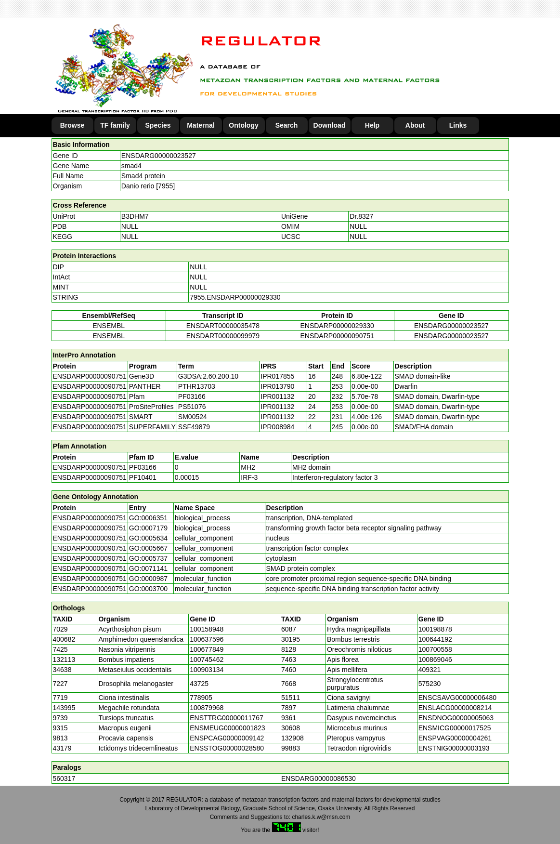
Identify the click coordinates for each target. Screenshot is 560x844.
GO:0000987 (148, 578)
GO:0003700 (148, 589)
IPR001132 (277, 396)
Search (286, 125)
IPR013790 (277, 386)
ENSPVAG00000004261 (455, 738)
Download (329, 125)
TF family (115, 125)
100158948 (206, 629)
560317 (64, 778)
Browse (72, 125)
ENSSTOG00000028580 (227, 748)
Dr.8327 (361, 216)
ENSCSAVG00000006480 (457, 697)
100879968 (206, 708)
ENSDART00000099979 (223, 336)
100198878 (435, 629)
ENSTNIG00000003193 (454, 748)
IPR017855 (277, 376)
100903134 (206, 669)
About (415, 125)
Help (372, 125)
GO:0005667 (148, 548)
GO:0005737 (148, 558)
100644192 (435, 639)
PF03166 (142, 467)
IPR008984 (277, 427)
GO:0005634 (148, 538)
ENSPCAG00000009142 (227, 738)
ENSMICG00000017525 (454, 728)
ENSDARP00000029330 (337, 326)
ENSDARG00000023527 (158, 155)
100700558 (435, 649)
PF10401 (142, 477)
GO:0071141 (148, 568)
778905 (201, 697)
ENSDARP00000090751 (337, 336)
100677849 (206, 649)
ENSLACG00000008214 (455, 708)
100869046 (435, 659)
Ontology (243, 125)
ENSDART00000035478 (223, 326)
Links (458, 125)
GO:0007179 (148, 528)
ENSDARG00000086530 (318, 778)
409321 (429, 669)
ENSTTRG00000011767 (226, 718)
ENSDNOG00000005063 (456, 718)
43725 (199, 683)
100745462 (206, 659)
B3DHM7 (135, 216)
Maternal (201, 125)
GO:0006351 (148, 518)
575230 (429, 683)
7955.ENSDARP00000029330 (235, 297)
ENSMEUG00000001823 (227, 728)
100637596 (206, 639)
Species (158, 125)
